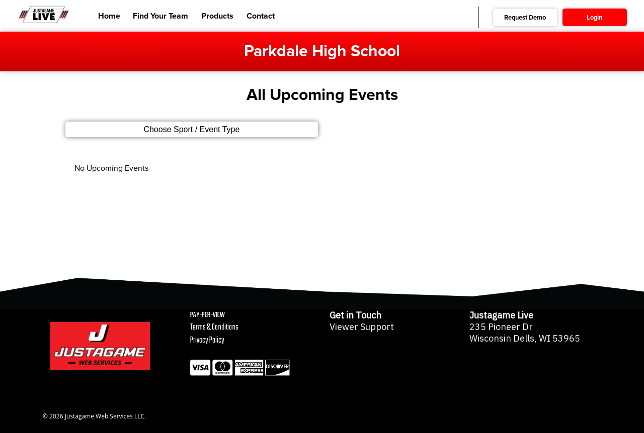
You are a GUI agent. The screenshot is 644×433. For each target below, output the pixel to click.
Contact (261, 16)
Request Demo (525, 18)
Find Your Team (160, 16)
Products (217, 16)
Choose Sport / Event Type (191, 129)
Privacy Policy (207, 340)
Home (109, 16)
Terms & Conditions (214, 327)
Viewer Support (362, 327)
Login (594, 18)
